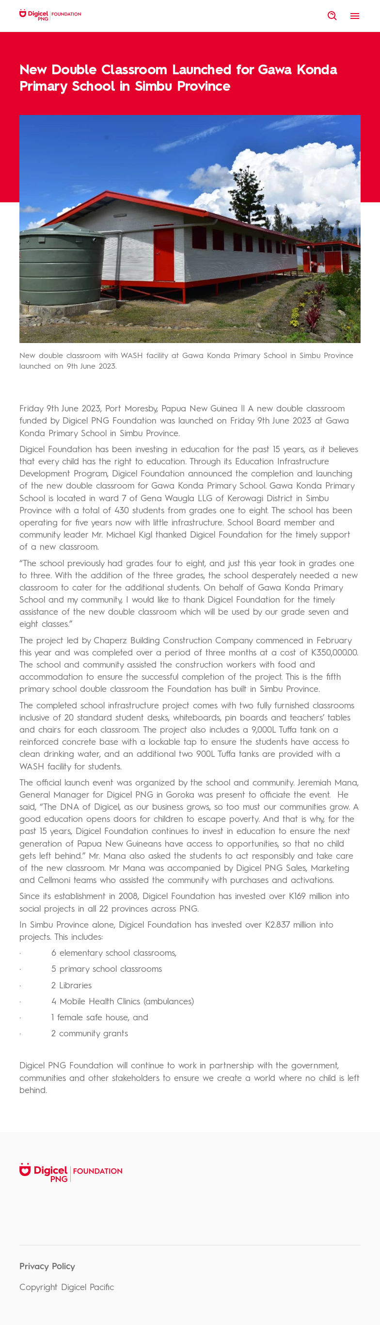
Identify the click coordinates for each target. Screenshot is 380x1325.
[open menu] (355, 16)
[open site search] (332, 16)
